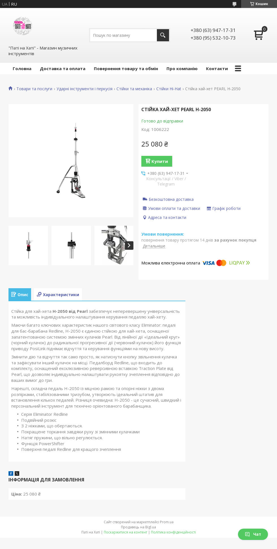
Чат (253, 534)
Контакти (217, 68)
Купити (160, 161)
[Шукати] (163, 35)
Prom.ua (167, 522)
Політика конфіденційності (173, 532)
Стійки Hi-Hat (168, 88)
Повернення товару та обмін (126, 68)
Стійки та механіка (134, 88)
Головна (22, 68)
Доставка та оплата (62, 68)
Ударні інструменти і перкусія (84, 88)
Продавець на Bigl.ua (138, 527)
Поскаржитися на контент (125, 532)
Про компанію (182, 68)
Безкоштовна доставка (171, 199)
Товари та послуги (34, 88)
